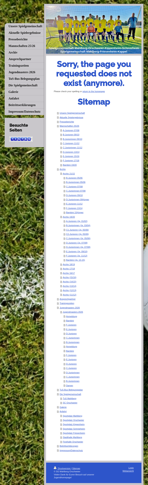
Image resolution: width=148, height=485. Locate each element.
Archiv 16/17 (69, 273)
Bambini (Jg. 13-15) (75, 260)
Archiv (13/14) (69, 286)
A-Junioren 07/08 (71, 130)
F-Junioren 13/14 (74, 208)
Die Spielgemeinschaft (70, 394)
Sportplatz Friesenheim (74, 433)
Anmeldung (71, 316)
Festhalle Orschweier (73, 442)
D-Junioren (71, 333)
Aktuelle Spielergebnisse (71, 117)
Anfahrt (63, 411)
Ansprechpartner (68, 299)
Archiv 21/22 (69, 173)
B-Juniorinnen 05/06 (75, 182)
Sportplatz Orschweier (73, 420)
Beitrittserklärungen (69, 446)
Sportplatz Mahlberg (72, 416)
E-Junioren (71, 329)
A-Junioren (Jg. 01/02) (76, 221)
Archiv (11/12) (69, 295)
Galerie (63, 407)
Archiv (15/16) (69, 277)
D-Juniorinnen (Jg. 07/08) (78, 247)
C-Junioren (71, 368)
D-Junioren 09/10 (74, 195)
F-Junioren (71, 325)
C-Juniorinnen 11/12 (72, 147)
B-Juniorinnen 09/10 (72, 139)
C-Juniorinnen (73, 338)
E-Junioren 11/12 (74, 204)
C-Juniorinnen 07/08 (76, 191)
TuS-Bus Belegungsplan (71, 390)
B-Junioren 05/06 (74, 178)
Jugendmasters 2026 (70, 308)
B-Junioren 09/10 (71, 134)
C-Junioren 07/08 (74, 186)
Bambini (70, 320)
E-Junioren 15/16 (71, 156)
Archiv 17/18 (69, 269)
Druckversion (62, 468)
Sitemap (76, 468)
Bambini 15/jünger (74, 212)
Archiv (63, 169)
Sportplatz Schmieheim (74, 429)
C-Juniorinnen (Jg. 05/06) (78, 238)
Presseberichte (67, 122)
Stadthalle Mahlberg (72, 437)
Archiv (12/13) (69, 290)
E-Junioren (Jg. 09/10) (76, 251)
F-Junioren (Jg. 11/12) (76, 256)
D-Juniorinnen (73, 372)
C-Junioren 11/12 (71, 143)
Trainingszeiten (67, 303)
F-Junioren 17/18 (71, 160)
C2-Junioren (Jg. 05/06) (77, 234)
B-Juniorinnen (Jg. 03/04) (78, 225)
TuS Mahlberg (69, 398)
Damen (69, 385)
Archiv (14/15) (69, 281)
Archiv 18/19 (69, 264)
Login (131, 468)
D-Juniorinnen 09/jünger (77, 199)
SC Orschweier (70, 403)
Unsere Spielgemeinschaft (72, 113)
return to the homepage (93, 91)
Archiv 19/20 (69, 217)
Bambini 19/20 (70, 165)
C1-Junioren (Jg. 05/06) (77, 230)
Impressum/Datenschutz (71, 450)
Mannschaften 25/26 (69, 126)
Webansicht (128, 471)
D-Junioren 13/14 (71, 152)
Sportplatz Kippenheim (74, 424)
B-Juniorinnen (72, 342)
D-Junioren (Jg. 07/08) (76, 243)
